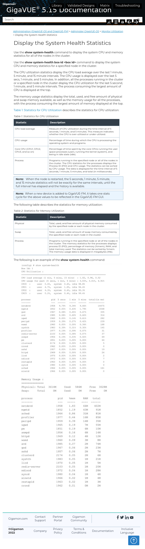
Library (57, 5)
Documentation (103, 531)
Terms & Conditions (79, 530)
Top (134, 540)
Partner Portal (58, 518)
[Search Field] (72, 19)
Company (40, 531)
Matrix (105, 5)
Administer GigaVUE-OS (85, 31)
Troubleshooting (127, 5)
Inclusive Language (127, 530)
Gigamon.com (18, 518)
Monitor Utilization (112, 31)
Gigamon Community (79, 518)
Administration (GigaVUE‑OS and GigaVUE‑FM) (40, 31)
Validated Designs (81, 5)
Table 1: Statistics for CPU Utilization (38, 110)
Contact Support (40, 518)
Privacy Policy (58, 530)
